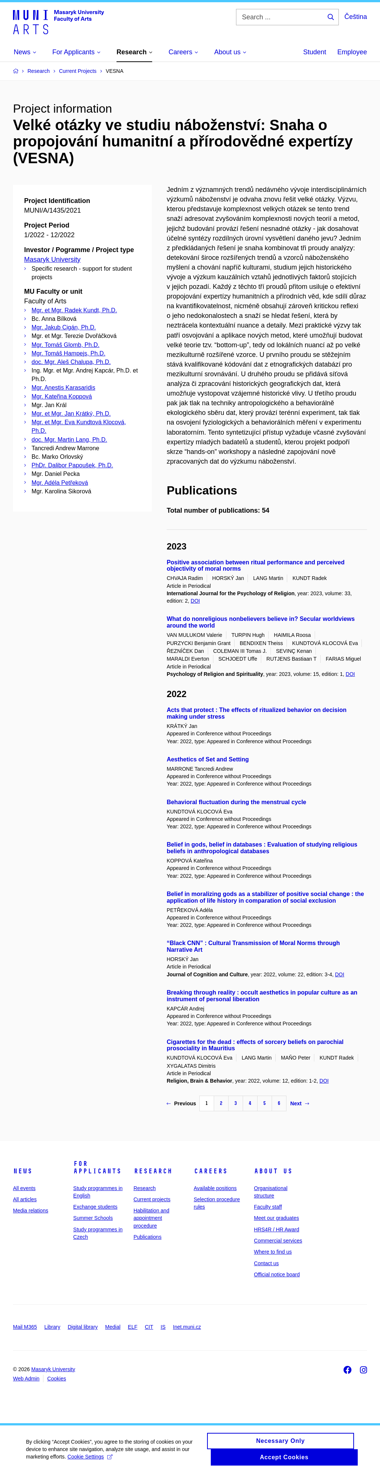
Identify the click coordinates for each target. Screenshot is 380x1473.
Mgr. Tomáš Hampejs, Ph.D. (68, 353)
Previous (181, 1103)
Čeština (355, 16)
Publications (148, 1237)
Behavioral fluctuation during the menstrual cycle (236, 802)
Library (52, 1327)
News (22, 1171)
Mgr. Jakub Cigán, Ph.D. (64, 327)
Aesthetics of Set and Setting (208, 759)
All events (24, 1188)
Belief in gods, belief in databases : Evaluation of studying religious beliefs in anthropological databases (262, 847)
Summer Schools (93, 1218)
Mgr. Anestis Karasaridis (63, 387)
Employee (352, 52)
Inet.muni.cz (187, 1327)
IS (163, 1327)
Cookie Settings (90, 1460)
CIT (149, 1327)
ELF (133, 1327)
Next (299, 1103)
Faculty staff (268, 1207)
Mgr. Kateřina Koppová (62, 396)
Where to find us (273, 1252)
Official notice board (276, 1274)
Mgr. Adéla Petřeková (60, 483)
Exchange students (95, 1207)
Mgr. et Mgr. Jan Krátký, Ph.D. (71, 413)
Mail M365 (25, 1327)
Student (314, 52)
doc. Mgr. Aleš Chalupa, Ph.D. (71, 362)
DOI (195, 601)
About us (273, 1171)
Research (153, 1171)
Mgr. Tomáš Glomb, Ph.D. (65, 345)
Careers (210, 1171)
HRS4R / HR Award (276, 1229)
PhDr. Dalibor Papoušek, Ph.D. (72, 465)
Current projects (152, 1199)
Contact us (266, 1263)
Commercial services (278, 1241)
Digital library (83, 1327)
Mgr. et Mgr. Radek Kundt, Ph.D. (74, 310)
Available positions (215, 1188)
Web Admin (26, 1379)
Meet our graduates (276, 1218)
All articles (25, 1199)
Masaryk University (52, 259)
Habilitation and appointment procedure (152, 1218)
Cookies (56, 1379)
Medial (112, 1327)
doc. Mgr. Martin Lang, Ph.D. (69, 439)
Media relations (30, 1210)
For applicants (97, 1167)
